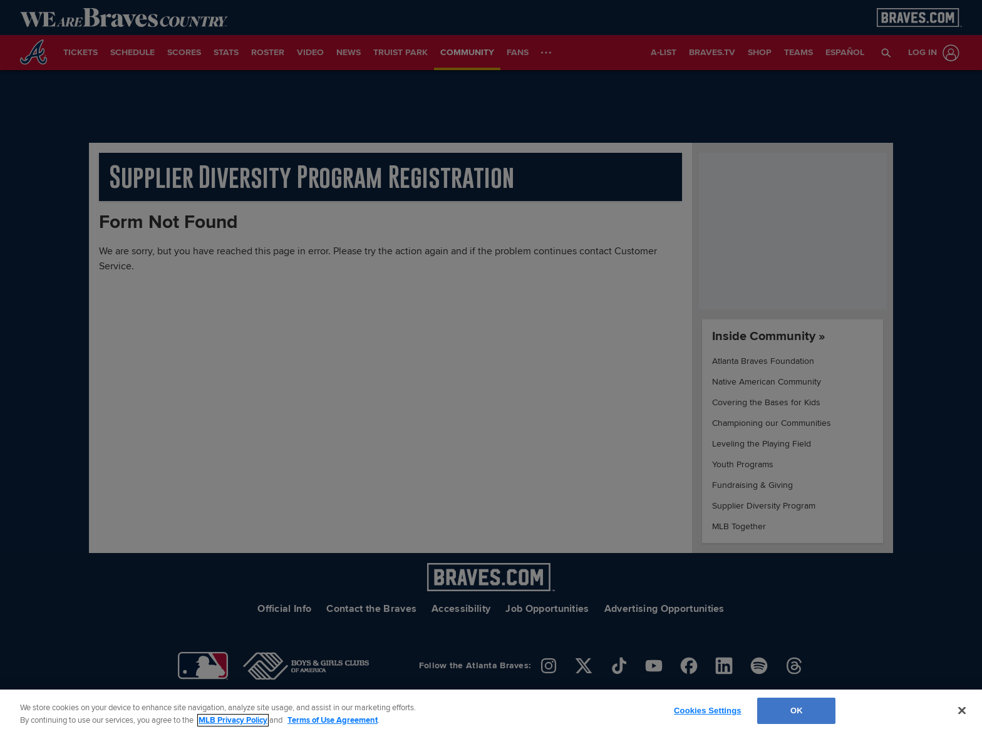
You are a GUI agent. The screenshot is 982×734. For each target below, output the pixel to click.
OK (796, 710)
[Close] (962, 710)
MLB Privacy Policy (233, 720)
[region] (491, 712)
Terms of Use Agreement (332, 720)
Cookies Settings (708, 710)
